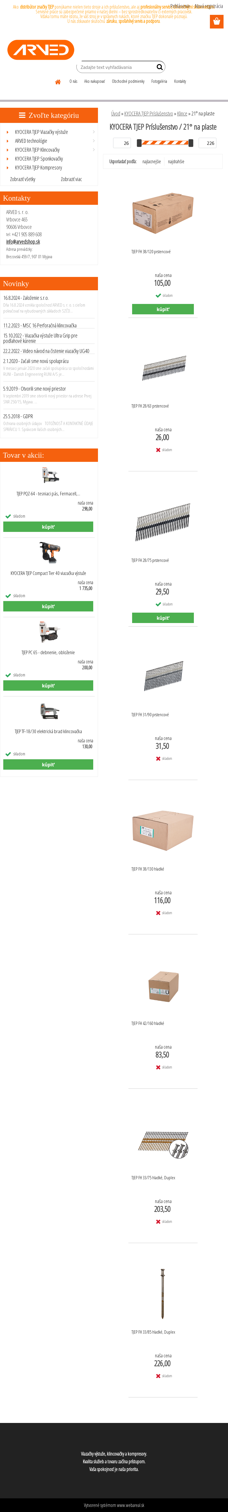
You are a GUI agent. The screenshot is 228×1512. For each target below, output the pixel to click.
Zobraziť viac (71, 179)
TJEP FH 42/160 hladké (148, 1023)
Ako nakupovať (94, 81)
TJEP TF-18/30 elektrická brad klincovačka (48, 731)
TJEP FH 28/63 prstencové (150, 406)
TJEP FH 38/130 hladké (148, 869)
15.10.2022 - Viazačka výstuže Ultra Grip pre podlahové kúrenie (40, 338)
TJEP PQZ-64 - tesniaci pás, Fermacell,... (48, 494)
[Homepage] (58, 81)
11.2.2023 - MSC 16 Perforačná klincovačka (40, 325)
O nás (73, 81)
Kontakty (180, 81)
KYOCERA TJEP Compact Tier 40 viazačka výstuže (48, 573)
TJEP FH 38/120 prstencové (151, 251)
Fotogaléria (159, 81)
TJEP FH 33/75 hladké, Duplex (153, 1177)
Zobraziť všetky (22, 179)
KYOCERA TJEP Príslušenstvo (148, 113)
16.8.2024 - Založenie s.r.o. (26, 297)
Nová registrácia (209, 5)
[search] (158, 68)
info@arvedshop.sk (23, 241)
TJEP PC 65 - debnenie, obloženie (48, 652)
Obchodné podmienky (128, 81)
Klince (182, 113)
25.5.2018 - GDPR (18, 416)
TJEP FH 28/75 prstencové (150, 560)
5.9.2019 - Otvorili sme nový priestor (34, 388)
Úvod (115, 113)
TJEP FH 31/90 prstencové (150, 714)
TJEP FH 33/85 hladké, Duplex (153, 1332)
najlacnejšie (151, 161)
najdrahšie (176, 161)
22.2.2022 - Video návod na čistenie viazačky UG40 (46, 350)
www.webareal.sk (130, 1505)
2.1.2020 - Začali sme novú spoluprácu (36, 360)
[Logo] (41, 50)
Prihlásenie (180, 5)
